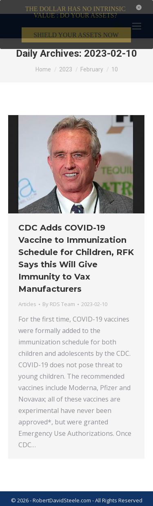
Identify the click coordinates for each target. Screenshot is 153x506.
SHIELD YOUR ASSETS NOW (76, 34)
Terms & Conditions (37, 501)
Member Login (122, 501)
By (58, 295)
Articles (27, 295)
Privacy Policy (84, 501)
